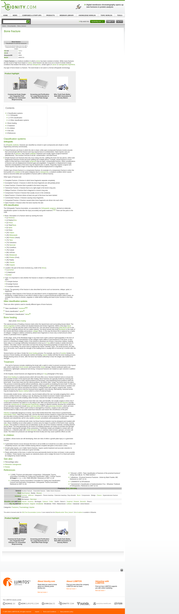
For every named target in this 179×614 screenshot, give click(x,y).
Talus (11, 240)
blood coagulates (9, 326)
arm (12, 501)
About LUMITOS (74, 581)
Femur (10, 223)
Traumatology (23, 507)
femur (44, 268)
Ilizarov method (24, 391)
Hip (10, 504)
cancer (54, 64)
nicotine (63, 353)
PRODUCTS (50, 15)
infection (18, 153)
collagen (35, 331)
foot (19, 504)
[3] (25, 307)
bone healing (33, 353)
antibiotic (33, 153)
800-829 (73, 488)
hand (19, 501)
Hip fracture (25, 503)
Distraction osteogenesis (13, 464)
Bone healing (21, 321)
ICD (5, 51)
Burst (78, 495)
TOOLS (119, 15)
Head (19, 493)
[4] (26, 307)
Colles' (51, 501)
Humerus (11, 218)
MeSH (6, 57)
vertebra (18, 172)
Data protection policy (66, 611)
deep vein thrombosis (34, 406)
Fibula (14, 225)
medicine (16, 145)
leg (14, 504)
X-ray (48, 343)
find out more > (43, 592)
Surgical (6, 401)
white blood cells (64, 327)
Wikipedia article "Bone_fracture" (64, 512)
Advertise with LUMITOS (102, 582)
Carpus (11, 232)
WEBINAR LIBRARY (67, 15)
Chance (99, 495)
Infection (6, 413)
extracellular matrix (10, 414)
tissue (43, 367)
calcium (45, 355)
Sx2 (67, 488)
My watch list (84, 21)
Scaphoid (70, 501)
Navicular (12, 245)
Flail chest (33, 499)
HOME (5, 15)
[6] (30, 313)
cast (48, 386)
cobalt (28, 430)
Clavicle (12, 262)
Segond (32, 503)
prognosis (33, 161)
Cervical (24, 495)
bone (38, 61)
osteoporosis (36, 64)
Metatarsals (13, 255)
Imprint (37, 611)
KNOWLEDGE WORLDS (87, 15)
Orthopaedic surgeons (48, 208)
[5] (23, 310)
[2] (55, 210)
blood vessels (23, 367)
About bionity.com (46, 581)
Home (4, 26)
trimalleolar (39, 503)
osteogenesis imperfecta (67, 64)
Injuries (32, 507)
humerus (22, 308)
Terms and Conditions (49, 611)
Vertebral (18, 496)
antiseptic (37, 418)
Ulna (15, 220)
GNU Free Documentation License (31, 512)
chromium (34, 430)
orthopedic (8, 145)
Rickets (7, 467)
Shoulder (7, 501)
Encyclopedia (12, 26)
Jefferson (31, 495)
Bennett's (83, 501)
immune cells (35, 416)
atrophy (6, 425)
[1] (53, 210)
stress (30, 63)
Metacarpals (13, 235)
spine (21, 311)
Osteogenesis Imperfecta (30, 404)
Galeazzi (45, 501)
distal (9, 275)
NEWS (15, 15)
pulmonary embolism (56, 406)
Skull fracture (26, 493)
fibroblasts (62, 329)
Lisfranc (69, 503)
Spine (10, 228)
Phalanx (12, 237)
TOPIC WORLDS (106, 15)
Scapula (12, 265)
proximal (11, 270)
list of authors (78, 512)
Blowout (39, 493)
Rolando (76, 501)
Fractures (15, 507)
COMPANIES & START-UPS (31, 15)
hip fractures (64, 402)
